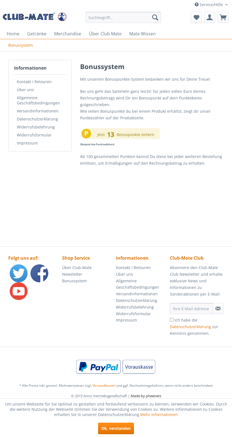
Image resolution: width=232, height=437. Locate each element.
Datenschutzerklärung (37, 119)
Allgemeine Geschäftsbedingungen (38, 100)
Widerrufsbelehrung (36, 127)
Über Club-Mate (77, 267)
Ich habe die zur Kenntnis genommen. (194, 326)
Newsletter (72, 274)
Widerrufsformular (34, 135)
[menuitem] (123, 17)
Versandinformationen (38, 111)
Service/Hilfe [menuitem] (209, 4)
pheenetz (153, 395)
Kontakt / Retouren (34, 81)
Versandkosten (104, 385)
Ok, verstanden (116, 428)
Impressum (27, 143)
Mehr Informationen (159, 414)
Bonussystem (74, 280)
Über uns (25, 89)
